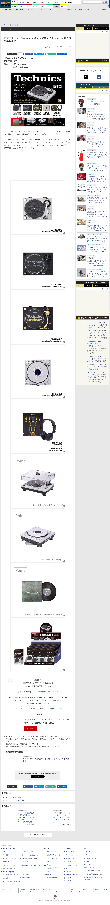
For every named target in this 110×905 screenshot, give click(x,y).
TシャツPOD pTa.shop (93, 871)
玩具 (68, 9)
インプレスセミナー (28, 862)
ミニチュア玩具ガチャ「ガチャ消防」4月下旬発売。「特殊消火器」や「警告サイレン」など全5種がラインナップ (97, 157)
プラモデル (30, 9)
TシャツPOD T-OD (53, 858)
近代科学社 (47, 874)
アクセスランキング (88, 25)
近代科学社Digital (52, 877)
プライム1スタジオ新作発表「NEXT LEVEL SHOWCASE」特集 (94, 318)
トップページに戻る (38, 835)
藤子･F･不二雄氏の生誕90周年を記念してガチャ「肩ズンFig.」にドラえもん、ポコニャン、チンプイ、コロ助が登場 (26, 817)
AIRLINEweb (70, 851)
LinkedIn (63, 54)
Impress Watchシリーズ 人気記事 (93, 282)
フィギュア (40, 9)
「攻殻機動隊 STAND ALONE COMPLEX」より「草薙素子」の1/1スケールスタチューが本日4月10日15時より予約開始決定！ (97, 345)
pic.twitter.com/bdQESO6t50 (38, 703)
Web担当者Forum (8, 855)
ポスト (13, 54)
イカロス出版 (68, 849)
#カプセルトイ (55, 700)
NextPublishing (26, 877)
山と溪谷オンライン (53, 868)
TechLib (68, 881)
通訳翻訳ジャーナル (72, 858)
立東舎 (49, 862)
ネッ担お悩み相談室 (9, 868)
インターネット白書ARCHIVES (12, 881)
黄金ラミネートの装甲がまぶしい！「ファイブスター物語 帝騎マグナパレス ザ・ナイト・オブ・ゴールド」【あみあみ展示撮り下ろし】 (97, 132)
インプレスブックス (28, 874)
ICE (85, 849)
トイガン (49, 9)
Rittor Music (48, 849)
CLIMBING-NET (51, 871)
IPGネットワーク (89, 868)
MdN (65, 868)
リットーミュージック (53, 851)
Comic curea (89, 855)
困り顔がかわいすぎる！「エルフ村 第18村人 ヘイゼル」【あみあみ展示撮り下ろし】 (97, 214)
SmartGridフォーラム (28, 851)
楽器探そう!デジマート (53, 855)
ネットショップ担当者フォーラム (32, 855)
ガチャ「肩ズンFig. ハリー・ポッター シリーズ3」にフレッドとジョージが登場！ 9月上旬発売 (61, 817)
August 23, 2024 (56, 709)
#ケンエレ (45, 700)
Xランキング (85, 84)
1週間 (97, 28)
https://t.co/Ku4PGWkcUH (48, 692)
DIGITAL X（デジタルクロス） (31, 865)
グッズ (62, 9)
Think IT (5, 851)
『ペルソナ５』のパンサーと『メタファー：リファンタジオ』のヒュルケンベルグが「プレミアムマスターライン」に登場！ (97, 335)
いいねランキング (101, 87)
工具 (74, 9)
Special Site (85, 61)
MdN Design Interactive (73, 874)
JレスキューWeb (71, 862)
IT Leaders (6, 862)
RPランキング (84, 87)
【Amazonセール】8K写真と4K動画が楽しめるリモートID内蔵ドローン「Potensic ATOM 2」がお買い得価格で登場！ (97, 192)
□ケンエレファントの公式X (13, 800)
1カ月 (105, 28)
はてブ (41, 54)
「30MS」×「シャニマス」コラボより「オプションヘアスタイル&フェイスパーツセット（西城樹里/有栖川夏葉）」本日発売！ (97, 251)
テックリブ (67, 878)
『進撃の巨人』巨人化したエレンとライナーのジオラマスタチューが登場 (97, 367)
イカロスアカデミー (72, 865)
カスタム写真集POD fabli (94, 874)
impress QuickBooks (92, 858)
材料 (80, 9)
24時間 (88, 28)
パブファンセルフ (91, 864)
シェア (29, 54)
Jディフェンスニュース (73, 855)
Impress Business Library (29, 858)
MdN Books (69, 871)
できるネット (7, 878)
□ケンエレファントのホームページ (16, 797)
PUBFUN (86, 862)
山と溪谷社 (47, 865)
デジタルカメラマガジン (10, 874)
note (52, 54)
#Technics (46, 683)
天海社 (88, 851)
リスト (20, 54)
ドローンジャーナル (9, 865)
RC (56, 9)
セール (87, 9)
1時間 (80, 28)
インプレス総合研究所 (9, 858)
